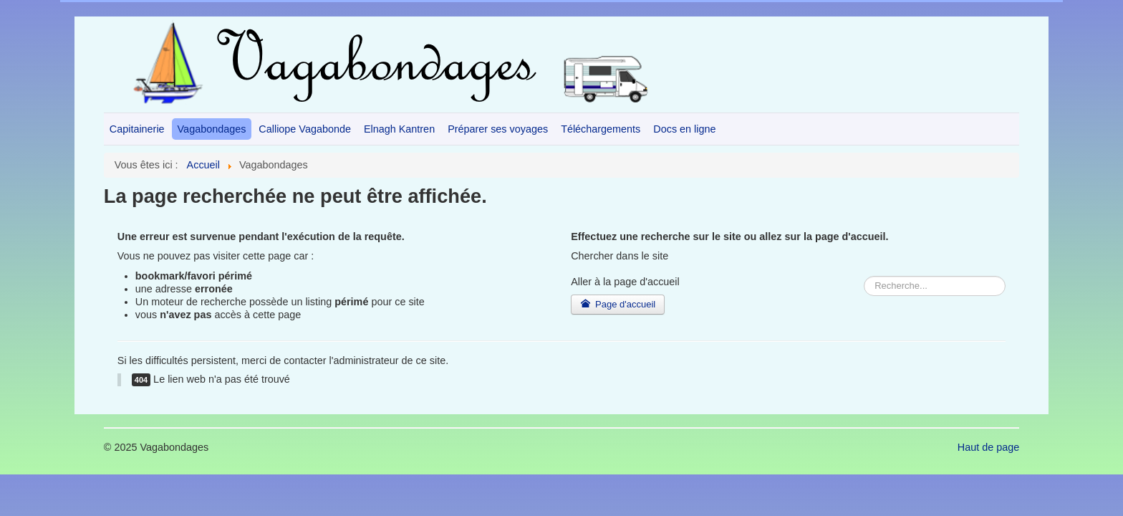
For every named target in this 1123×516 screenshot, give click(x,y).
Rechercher (571, 276)
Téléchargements (600, 129)
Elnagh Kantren (399, 129)
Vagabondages (212, 129)
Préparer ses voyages (498, 129)
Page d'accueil (617, 304)
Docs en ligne (684, 129)
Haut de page (988, 447)
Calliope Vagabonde (305, 129)
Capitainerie (137, 129)
